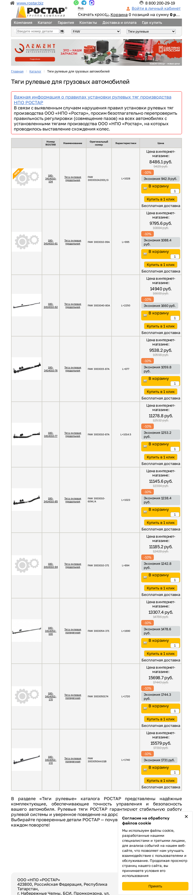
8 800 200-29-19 (160, 3)
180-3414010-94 (51, 565)
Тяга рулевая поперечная (72, 631)
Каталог (45, 22)
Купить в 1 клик (161, 199)
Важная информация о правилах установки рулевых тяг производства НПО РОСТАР (92, 99)
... (76, 2)
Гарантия (66, 22)
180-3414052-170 (50, 696)
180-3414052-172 (50, 759)
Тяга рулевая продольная (72, 178)
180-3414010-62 (51, 305)
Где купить (152, 22)
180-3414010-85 (51, 500)
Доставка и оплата (119, 22)
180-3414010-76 (51, 369)
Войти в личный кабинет (156, 8)
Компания (23, 22)
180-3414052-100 (50, 630)
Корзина (119, 14)
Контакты (88, 22)
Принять (155, 886)
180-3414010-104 (50, 178)
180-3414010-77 (50, 434)
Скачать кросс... (94, 14)
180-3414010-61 (51, 242)
